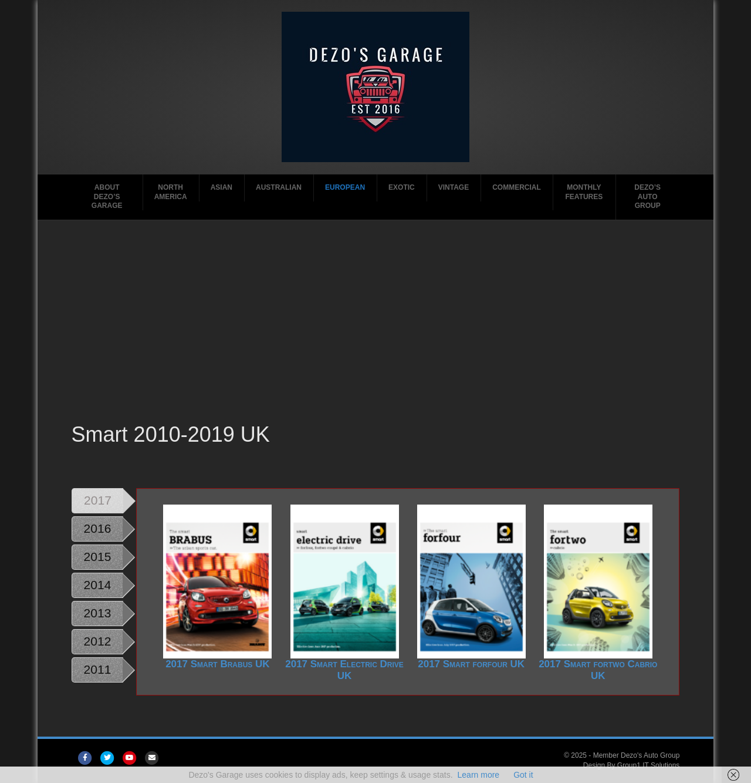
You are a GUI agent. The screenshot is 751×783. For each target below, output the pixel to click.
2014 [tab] (97, 585)
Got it (523, 774)
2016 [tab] (97, 528)
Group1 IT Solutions (648, 765)
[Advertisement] (376, 332)
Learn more (479, 774)
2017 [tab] (97, 500)
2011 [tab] (97, 669)
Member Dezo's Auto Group (636, 755)
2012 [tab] (97, 641)
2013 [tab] (97, 613)
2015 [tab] (97, 556)
